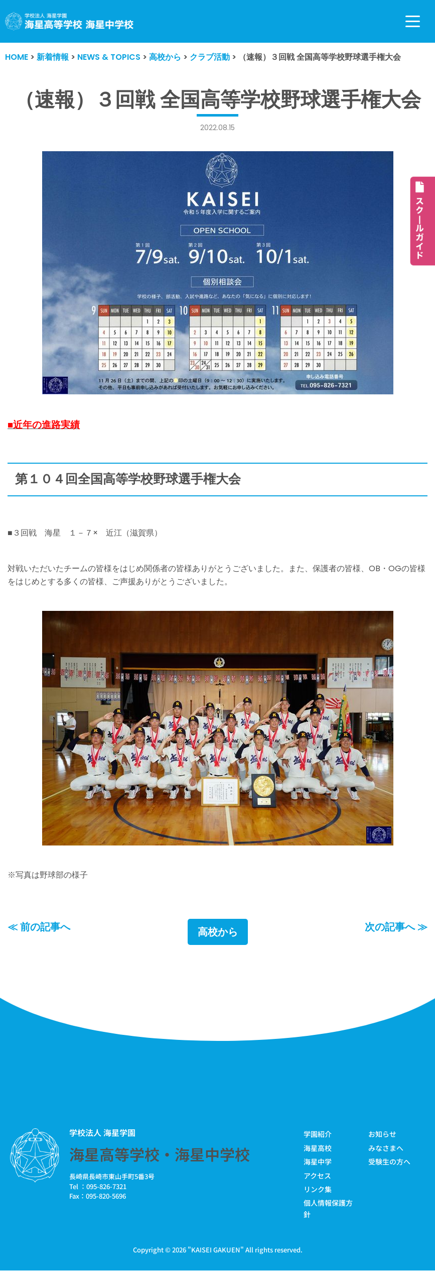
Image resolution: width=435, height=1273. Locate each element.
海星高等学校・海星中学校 (159, 1154)
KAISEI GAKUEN (215, 1249)
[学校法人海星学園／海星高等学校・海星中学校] (69, 21)
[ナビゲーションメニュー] (412, 21)
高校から (218, 932)
